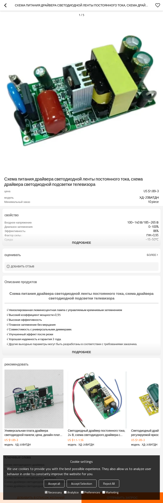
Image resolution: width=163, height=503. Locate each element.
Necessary (53, 492)
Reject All (109, 483)
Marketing (110, 492)
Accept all (54, 483)
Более (151, 255)
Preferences (90, 492)
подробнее (81, 242)
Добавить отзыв (22, 266)
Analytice (71, 492)
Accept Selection (81, 483)
